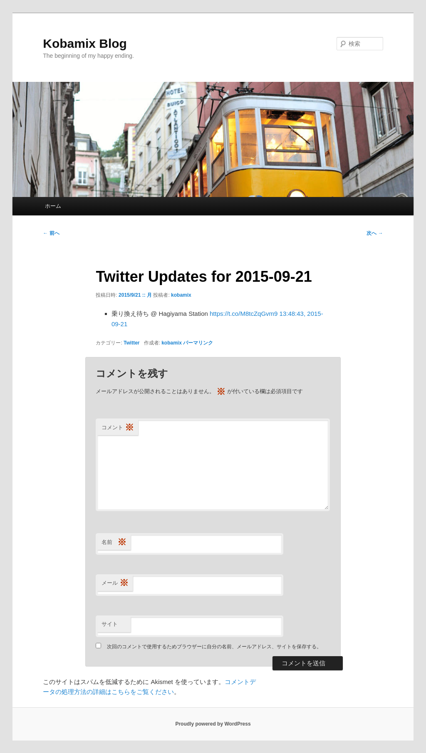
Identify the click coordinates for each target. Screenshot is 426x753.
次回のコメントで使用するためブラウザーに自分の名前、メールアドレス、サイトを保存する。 (214, 647)
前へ (51, 233)
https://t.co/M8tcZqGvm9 (243, 313)
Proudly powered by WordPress (212, 724)
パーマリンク (198, 343)
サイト (110, 624)
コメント (118, 428)
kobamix (181, 295)
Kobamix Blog (85, 43)
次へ (375, 233)
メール (115, 583)
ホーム (53, 206)
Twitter (131, 343)
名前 (114, 542)
